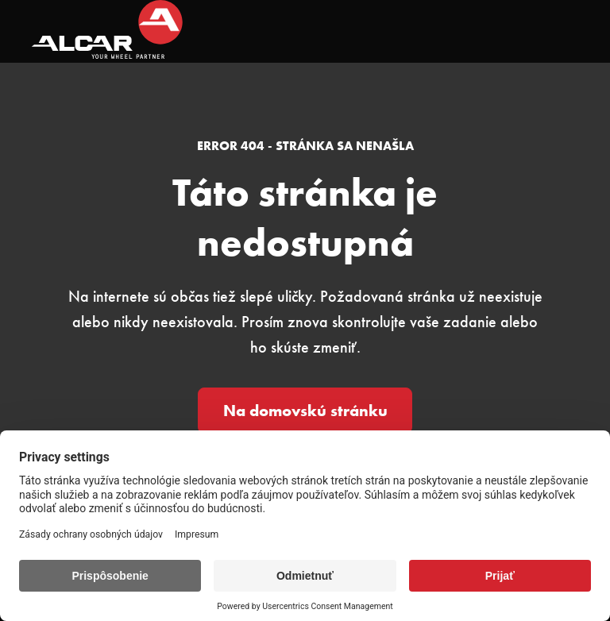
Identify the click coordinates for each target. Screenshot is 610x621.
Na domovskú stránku (305, 410)
